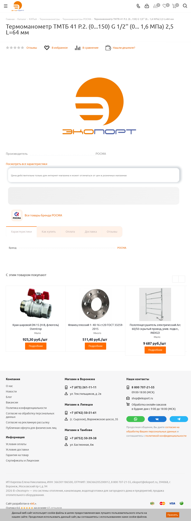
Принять (172, 514)
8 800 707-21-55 (143, 387)
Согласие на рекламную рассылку (27, 422)
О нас (9, 386)
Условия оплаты (16, 444)
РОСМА (121, 247)
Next (182, 279)
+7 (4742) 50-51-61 (83, 413)
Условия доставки (17, 449)
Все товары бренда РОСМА (43, 215)
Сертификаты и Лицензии (22, 460)
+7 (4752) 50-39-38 (83, 438)
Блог (9, 397)
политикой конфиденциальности (165, 435)
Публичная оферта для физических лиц (31, 427)
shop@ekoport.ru (142, 398)
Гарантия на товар (17, 455)
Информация (15, 437)
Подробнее (36, 345)
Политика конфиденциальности (26, 407)
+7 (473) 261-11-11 (83, 387)
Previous (175, 279)
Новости (11, 391)
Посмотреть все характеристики (26, 164)
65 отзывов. (54, 507)
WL (33, 503)
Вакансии (12, 402)
